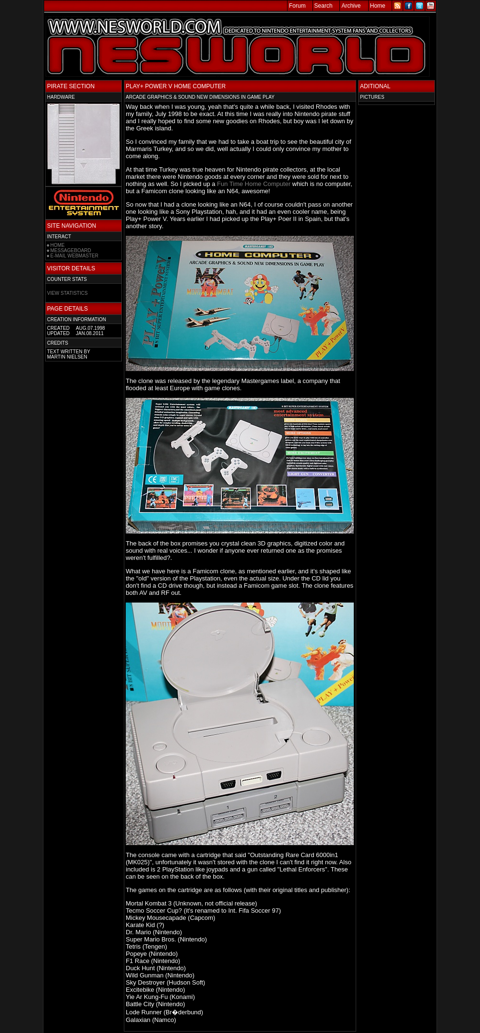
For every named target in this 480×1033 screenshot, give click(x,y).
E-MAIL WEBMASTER (74, 255)
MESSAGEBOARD (70, 250)
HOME (57, 245)
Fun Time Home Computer (253, 183)
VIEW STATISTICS (67, 293)
